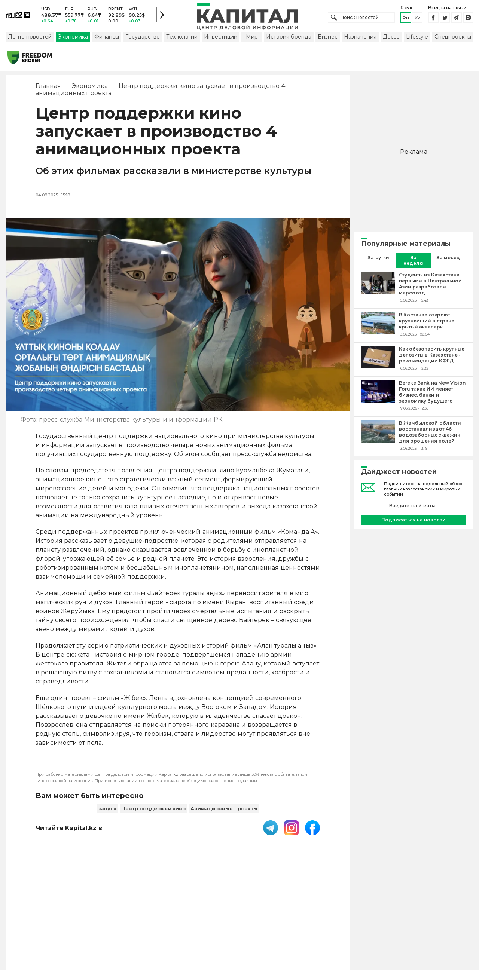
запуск (107, 810)
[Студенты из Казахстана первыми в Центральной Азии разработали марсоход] (378, 289)
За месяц (448, 259)
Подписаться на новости (413, 521)
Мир (252, 38)
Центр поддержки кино (153, 810)
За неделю (413, 262)
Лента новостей (30, 38)
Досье (391, 38)
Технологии (182, 38)
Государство (142, 38)
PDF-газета (117, 921)
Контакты (255, 921)
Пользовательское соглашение (187, 921)
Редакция (364, 921)
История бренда (288, 38)
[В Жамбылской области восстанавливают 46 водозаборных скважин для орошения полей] (378, 437)
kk (417, 18)
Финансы (106, 38)
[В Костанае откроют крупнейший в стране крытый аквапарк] (378, 326)
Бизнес (328, 38)
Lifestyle (417, 38)
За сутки (378, 259)
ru (406, 18)
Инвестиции (220, 38)
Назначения (360, 38)
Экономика (73, 38)
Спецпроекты (452, 38)
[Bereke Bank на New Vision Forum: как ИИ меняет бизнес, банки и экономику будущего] (378, 397)
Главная (48, 87)
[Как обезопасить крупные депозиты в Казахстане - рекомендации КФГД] (378, 360)
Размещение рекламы (309, 921)
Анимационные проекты (223, 810)
